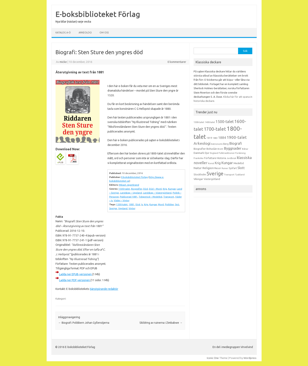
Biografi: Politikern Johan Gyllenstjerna (83, 322)
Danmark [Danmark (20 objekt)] (199, 152)
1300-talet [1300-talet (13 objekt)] (199, 122)
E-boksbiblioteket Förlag (98, 14)
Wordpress (250, 358)
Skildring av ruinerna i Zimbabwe (160, 322)
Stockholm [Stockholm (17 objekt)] (200, 174)
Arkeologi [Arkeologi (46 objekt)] (202, 143)
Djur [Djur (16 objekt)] (207, 152)
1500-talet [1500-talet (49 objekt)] (225, 121)
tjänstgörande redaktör (104, 288)
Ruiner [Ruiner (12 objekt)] (225, 168)
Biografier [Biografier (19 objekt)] (200, 148)
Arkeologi (85, 32)
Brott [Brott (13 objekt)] (220, 149)
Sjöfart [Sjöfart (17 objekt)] (233, 168)
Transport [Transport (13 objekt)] (229, 174)
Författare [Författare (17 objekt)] (210, 158)
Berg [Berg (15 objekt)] (226, 144)
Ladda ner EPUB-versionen (75, 274)
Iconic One (213, 358)
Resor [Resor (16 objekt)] (217, 168)
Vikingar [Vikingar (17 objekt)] (198, 179)
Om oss (104, 32)
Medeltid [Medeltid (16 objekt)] (239, 163)
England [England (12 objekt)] (214, 153)
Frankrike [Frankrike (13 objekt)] (198, 158)
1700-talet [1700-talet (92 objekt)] (215, 128)
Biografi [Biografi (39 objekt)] (235, 143)
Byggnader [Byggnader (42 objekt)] (232, 148)
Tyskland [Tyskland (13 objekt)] (240, 174)
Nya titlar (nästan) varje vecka (73, 21)
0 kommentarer (177, 61)
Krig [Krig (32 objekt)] (218, 163)
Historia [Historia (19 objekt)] (221, 158)
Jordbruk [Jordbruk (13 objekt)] (231, 158)
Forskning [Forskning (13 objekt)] (240, 153)
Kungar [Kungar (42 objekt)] (227, 163)
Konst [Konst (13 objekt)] (211, 163)
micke (63, 61)
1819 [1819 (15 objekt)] (209, 138)
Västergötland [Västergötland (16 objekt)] (212, 179)
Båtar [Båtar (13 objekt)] (245, 149)
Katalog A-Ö (63, 32)
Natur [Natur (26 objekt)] (198, 168)
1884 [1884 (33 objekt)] (222, 137)
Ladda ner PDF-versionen (74, 280)
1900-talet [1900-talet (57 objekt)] (237, 137)
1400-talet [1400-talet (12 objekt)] (210, 122)
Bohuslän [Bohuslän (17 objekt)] (211, 148)
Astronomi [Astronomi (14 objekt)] (217, 144)
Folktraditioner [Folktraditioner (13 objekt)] (227, 153)
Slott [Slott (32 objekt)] (241, 168)
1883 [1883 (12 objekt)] (215, 138)
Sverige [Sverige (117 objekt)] (215, 173)
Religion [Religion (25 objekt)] (208, 168)
